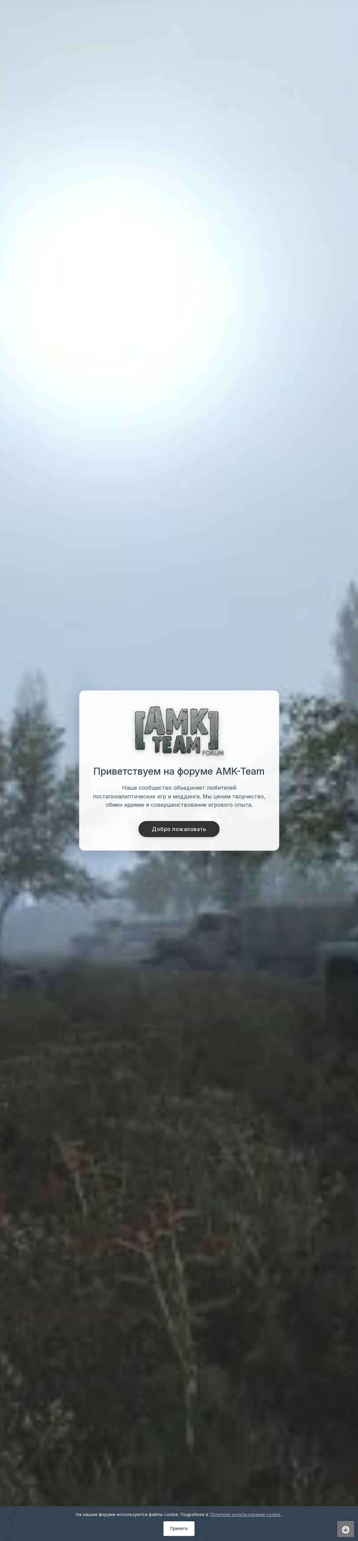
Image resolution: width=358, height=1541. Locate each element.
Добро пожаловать (179, 829)
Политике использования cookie (246, 1514)
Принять (179, 1528)
